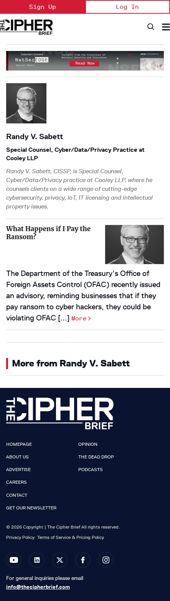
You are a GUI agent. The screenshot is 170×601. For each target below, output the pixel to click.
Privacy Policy (20, 537)
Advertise (18, 469)
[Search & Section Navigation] (166, 27)
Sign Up (42, 6)
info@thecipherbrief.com (38, 586)
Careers (16, 482)
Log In (127, 6)
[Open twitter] (60, 560)
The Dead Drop (96, 457)
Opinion (87, 444)
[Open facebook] (83, 560)
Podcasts (90, 469)
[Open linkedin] (37, 560)
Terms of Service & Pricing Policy (70, 537)
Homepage (19, 444)
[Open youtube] (13, 560)
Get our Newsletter (31, 508)
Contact (16, 495)
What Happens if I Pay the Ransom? (48, 233)
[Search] (150, 27)
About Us (17, 457)
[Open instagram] (106, 560)
